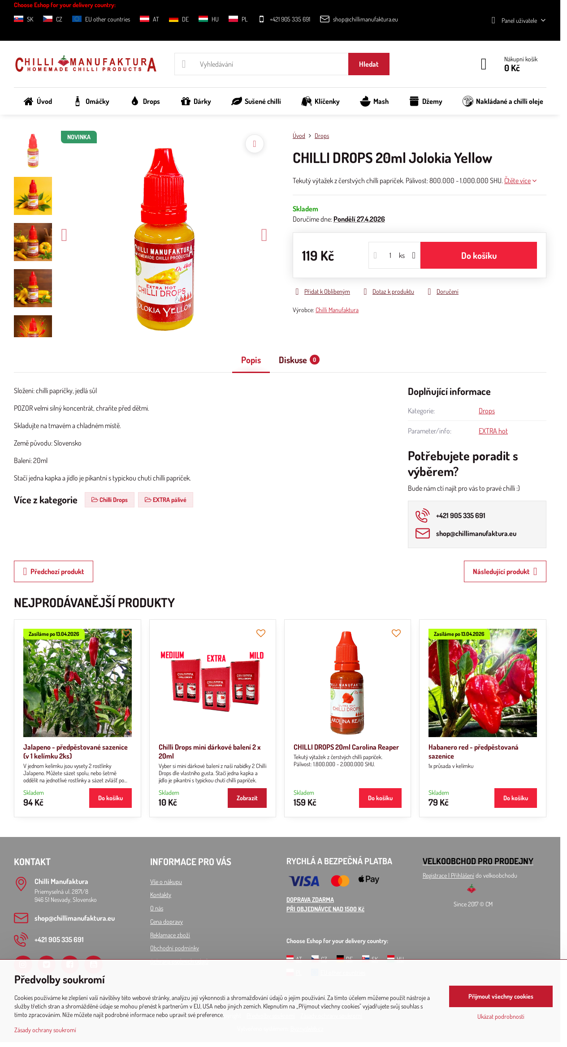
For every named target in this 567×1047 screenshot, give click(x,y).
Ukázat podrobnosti (500, 1016)
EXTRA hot (493, 430)
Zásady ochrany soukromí (45, 1030)
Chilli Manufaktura (337, 309)
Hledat (369, 64)
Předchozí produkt (53, 571)
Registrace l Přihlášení (448, 875)
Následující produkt (505, 571)
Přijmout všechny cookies (500, 996)
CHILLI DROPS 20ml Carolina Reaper (346, 746)
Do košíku (479, 255)
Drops (487, 410)
